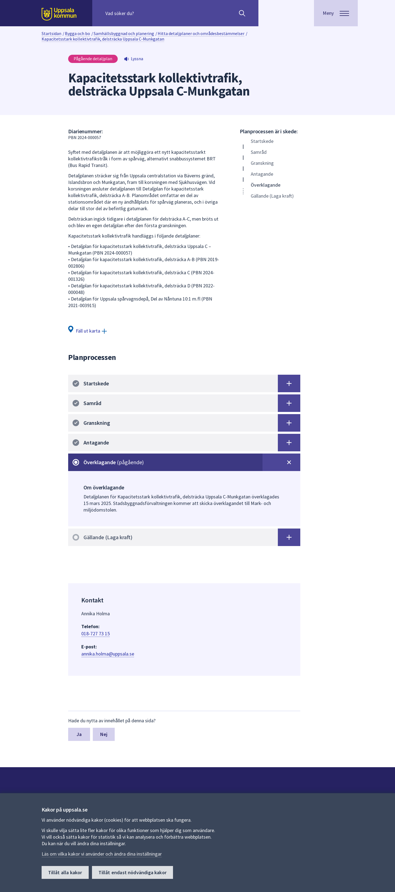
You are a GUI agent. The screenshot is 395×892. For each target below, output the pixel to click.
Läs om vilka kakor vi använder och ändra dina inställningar (102, 854)
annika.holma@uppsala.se (107, 654)
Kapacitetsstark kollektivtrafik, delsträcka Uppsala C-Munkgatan (103, 39)
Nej (104, 734)
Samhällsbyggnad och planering (124, 33)
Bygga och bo (77, 33)
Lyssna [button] (137, 58)
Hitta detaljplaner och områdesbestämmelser (201, 33)
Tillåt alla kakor (65, 872)
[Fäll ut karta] (87, 330)
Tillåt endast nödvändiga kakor (132, 872)
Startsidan (51, 33)
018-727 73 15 (95, 633)
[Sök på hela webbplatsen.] (140, 13)
